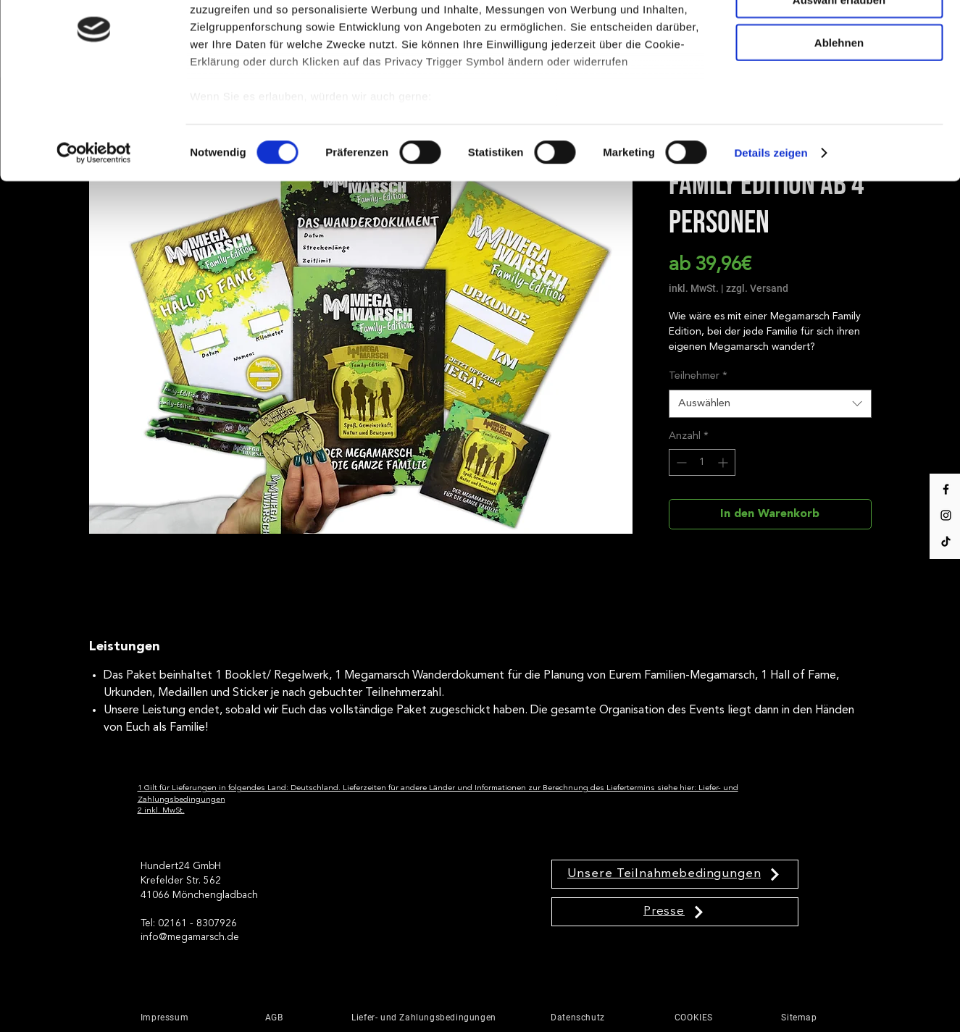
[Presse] (674, 911)
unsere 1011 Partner (288, 52)
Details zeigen (770, 230)
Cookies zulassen (839, 35)
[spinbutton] (702, 462)
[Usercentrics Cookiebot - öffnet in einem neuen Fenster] (93, 230)
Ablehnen (839, 120)
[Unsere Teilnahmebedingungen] (674, 874)
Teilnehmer (698, 376)
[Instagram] (946, 515)
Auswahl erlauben (839, 77)
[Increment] (724, 462)
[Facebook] (946, 489)
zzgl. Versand (757, 288)
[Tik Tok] (946, 541)
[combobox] (770, 404)
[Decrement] (680, 462)
